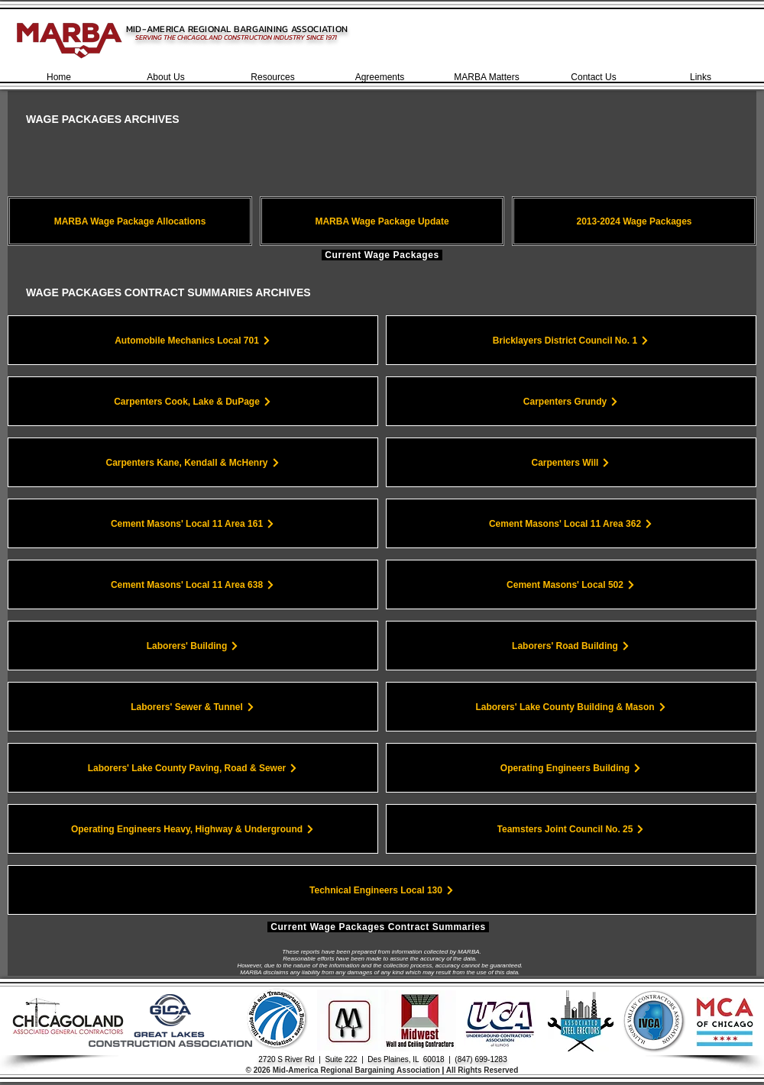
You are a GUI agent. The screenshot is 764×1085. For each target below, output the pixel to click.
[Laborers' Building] (193, 645)
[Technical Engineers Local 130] (382, 890)
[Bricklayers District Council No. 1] (571, 340)
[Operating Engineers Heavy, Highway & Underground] (193, 829)
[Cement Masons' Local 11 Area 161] (193, 523)
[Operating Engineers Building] (571, 768)
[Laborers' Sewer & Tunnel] (193, 706)
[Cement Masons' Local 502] (571, 584)
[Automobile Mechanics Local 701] (193, 340)
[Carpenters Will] (571, 462)
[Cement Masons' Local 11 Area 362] (571, 523)
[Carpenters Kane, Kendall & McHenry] (193, 462)
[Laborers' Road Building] (571, 645)
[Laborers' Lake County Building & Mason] (571, 706)
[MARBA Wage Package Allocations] (130, 221)
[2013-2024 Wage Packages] (634, 221)
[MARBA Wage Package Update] (382, 221)
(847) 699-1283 (480, 1059)
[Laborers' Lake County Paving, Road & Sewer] (193, 768)
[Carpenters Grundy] (571, 401)
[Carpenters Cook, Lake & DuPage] (193, 401)
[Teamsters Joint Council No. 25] (571, 829)
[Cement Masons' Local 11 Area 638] (193, 584)
